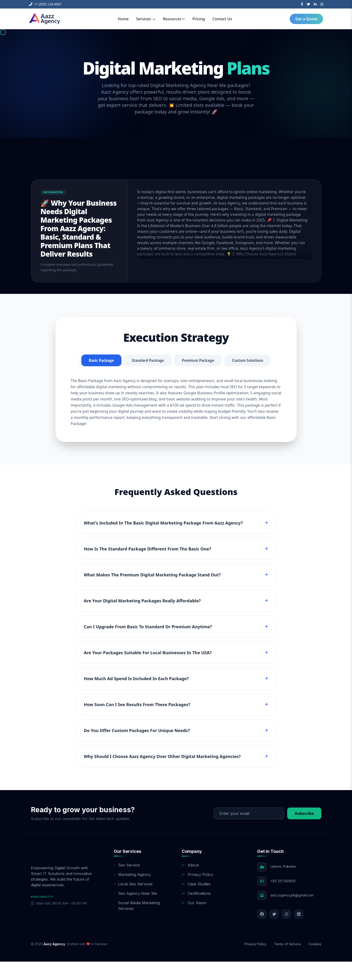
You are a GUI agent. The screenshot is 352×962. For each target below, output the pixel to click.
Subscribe (304, 814)
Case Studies (196, 884)
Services (145, 18)
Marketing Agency (132, 875)
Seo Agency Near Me (135, 893)
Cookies (314, 944)
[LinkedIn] (315, 4)
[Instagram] (321, 4)
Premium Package (199, 360)
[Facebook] (302, 4)
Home (123, 18)
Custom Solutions (250, 360)
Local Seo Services (133, 884)
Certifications (196, 893)
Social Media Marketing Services (137, 906)
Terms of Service (287, 944)
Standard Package (147, 360)
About (190, 865)
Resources (174, 18)
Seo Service (127, 865)
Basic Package (99, 360)
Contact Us (222, 18)
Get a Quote (306, 18)
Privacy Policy (197, 875)
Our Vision (194, 903)
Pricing (198, 18)
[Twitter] (308, 4)
